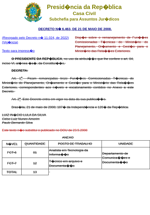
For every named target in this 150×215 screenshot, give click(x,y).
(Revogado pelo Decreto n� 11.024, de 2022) (35, 38)
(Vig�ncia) (10, 42)
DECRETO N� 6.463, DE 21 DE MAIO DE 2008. (75, 29)
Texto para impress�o (18, 51)
